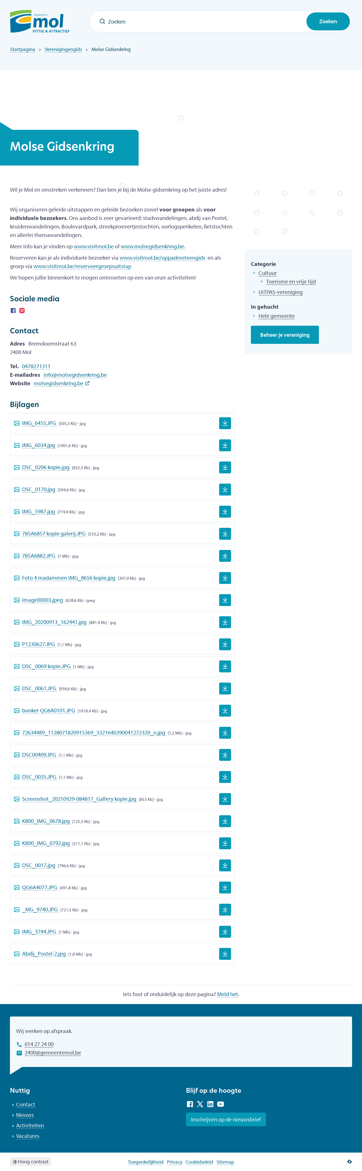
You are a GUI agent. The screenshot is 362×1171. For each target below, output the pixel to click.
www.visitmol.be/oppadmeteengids (162, 257)
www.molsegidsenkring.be (152, 246)
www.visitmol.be (94, 246)
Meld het (227, 994)
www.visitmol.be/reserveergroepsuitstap (82, 266)
